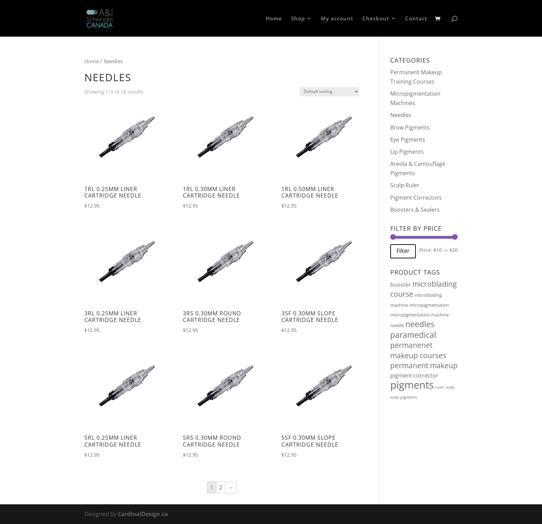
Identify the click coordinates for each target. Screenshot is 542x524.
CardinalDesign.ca (143, 514)
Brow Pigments (410, 127)
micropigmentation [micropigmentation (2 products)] (429, 305)
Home (274, 19)
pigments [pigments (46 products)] (412, 385)
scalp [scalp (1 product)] (450, 387)
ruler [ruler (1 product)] (439, 387)
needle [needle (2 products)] (397, 325)
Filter (403, 251)
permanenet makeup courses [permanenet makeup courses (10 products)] (418, 350)
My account (337, 19)
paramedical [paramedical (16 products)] (413, 334)
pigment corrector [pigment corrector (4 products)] (414, 375)
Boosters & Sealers (415, 209)
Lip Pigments (407, 151)
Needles (400, 115)
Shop (298, 19)
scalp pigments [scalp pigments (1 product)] (403, 397)
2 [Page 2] (220, 487)
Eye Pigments (407, 139)
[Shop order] (329, 91)
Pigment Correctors (416, 197)
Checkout (375, 19)
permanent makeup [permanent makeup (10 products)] (424, 365)
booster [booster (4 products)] (400, 284)
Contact (416, 19)
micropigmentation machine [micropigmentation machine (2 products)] (419, 315)
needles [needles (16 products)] (419, 324)
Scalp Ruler (404, 185)
